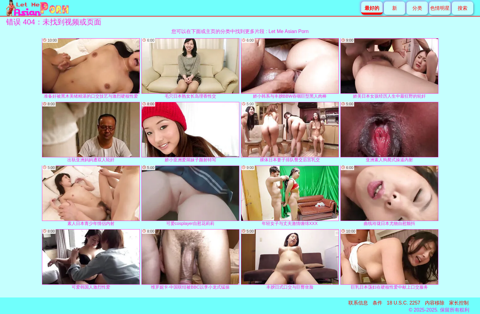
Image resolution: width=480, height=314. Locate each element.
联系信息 (358, 302)
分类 (417, 8)
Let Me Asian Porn (288, 31)
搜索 (462, 8)
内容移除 (434, 302)
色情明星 (440, 8)
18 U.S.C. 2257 (403, 302)
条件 (377, 302)
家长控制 (459, 302)
